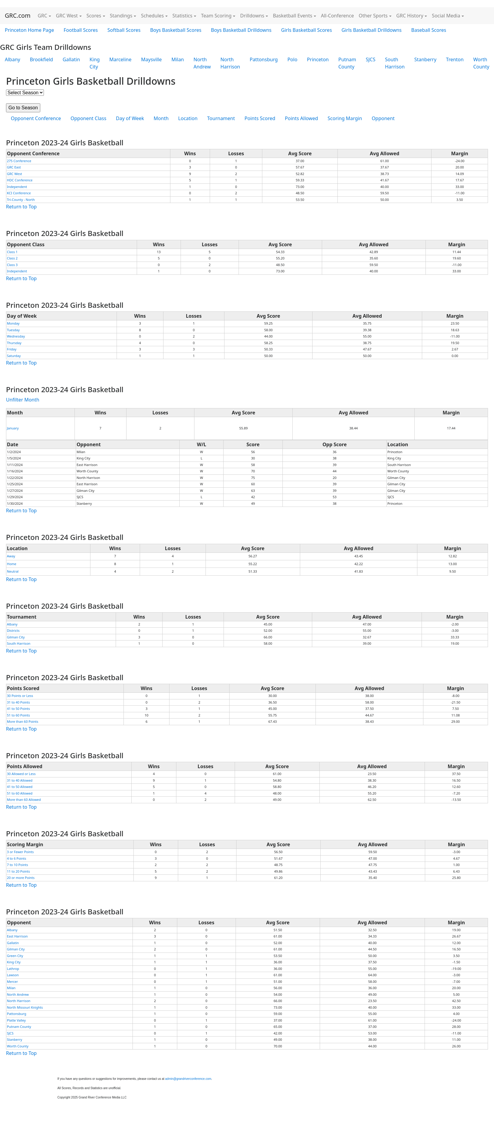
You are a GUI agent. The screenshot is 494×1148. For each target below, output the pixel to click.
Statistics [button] (182, 15)
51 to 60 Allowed (19, 793)
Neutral (13, 571)
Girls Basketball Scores (306, 30)
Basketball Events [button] (292, 15)
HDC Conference (19, 180)
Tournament (221, 118)
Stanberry (425, 59)
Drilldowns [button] (252, 15)
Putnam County (347, 63)
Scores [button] (94, 15)
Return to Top (21, 206)
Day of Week (130, 118)
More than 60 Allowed (24, 799)
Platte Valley (16, 1020)
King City (95, 63)
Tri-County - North (21, 199)
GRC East (14, 167)
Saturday (14, 355)
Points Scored (260, 118)
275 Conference (19, 161)
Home (11, 564)
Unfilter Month (22, 399)
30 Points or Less (20, 695)
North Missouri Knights (25, 1007)
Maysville (151, 59)
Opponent (383, 118)
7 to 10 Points (17, 864)
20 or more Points (21, 877)
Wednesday (16, 336)
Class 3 (12, 264)
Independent (17, 186)
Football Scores (81, 30)
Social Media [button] (446, 15)
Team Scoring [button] (216, 15)
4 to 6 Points (16, 858)
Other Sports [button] (373, 15)
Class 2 (12, 258)
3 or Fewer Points (20, 852)
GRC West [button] (67, 15)
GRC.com (17, 15)
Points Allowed (301, 118)
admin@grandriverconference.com (188, 1078)
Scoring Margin (345, 118)
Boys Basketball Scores (175, 30)
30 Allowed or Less (21, 773)
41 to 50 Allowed (19, 786)
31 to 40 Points (18, 702)
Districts (13, 630)
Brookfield (41, 59)
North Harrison (230, 63)
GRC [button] (42, 15)
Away (11, 556)
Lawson (13, 975)
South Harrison (394, 63)
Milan (177, 59)
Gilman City (16, 637)
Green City (15, 955)
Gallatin (71, 59)
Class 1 (12, 252)
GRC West (14, 173)
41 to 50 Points (18, 708)
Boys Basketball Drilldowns (241, 30)
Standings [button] (121, 15)
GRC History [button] (409, 15)
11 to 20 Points (18, 871)
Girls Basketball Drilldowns (372, 30)
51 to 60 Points (18, 715)
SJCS (370, 59)
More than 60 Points (22, 721)
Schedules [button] (152, 15)
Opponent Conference (36, 118)
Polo (292, 59)
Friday (12, 349)
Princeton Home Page (29, 30)
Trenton (455, 59)
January (13, 428)
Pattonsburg (264, 59)
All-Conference (337, 15)
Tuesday (13, 330)
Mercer (12, 981)
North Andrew (202, 63)
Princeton (318, 59)
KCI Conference (19, 193)
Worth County (18, 1046)
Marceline (120, 59)
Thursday (14, 343)
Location (187, 118)
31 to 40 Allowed (19, 780)
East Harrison (17, 936)
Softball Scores (124, 30)
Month (161, 118)
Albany (12, 59)
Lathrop (13, 968)
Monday (13, 323)
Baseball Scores (428, 30)
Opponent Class (88, 118)
